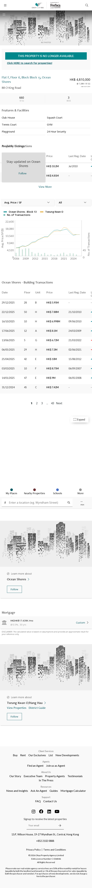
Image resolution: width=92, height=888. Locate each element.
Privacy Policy (33, 849)
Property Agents (55, 776)
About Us (46, 772)
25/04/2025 (8, 359)
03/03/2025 (8, 368)
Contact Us (50, 801)
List (51, 755)
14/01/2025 (8, 377)
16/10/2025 (8, 321)
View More (45, 186)
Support (46, 797)
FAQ (38, 801)
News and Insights (17, 790)
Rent (23, 755)
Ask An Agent (39, 790)
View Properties (17, 707)
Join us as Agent (55, 765)
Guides (54, 790)
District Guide (37, 707)
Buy (15, 755)
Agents (46, 761)
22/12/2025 (8, 311)
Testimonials (75, 776)
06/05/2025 (8, 349)
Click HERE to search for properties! (29, 63)
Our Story (15, 776)
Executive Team (33, 776)
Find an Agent (35, 765)
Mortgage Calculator (73, 790)
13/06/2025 (8, 340)
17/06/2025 (8, 330)
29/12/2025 (8, 302)
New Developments (67, 755)
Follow (14, 589)
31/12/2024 (8, 387)
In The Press (46, 780)
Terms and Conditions (54, 849)
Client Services (46, 751)
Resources (46, 786)
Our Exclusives (37, 755)
